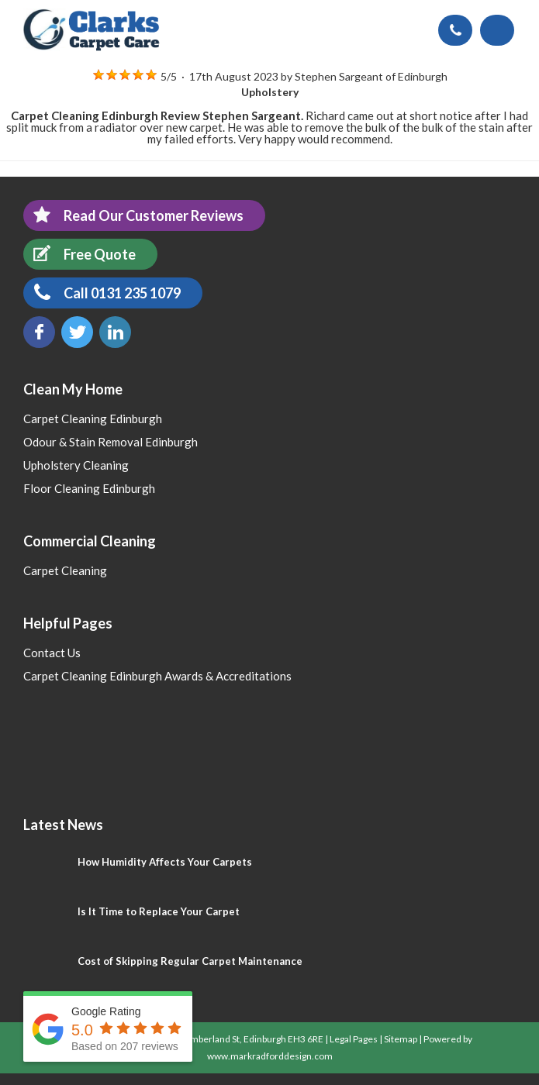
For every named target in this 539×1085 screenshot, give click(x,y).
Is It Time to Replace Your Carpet (159, 911)
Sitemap (400, 1039)
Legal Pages (354, 1039)
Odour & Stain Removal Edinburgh (110, 442)
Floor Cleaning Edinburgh (89, 488)
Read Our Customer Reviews (133, 215)
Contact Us (52, 653)
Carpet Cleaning (65, 570)
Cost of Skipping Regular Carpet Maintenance (190, 961)
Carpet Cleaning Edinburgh (92, 418)
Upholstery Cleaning (76, 465)
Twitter (77, 332)
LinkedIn (115, 332)
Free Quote (79, 254)
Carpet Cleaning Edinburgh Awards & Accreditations (157, 676)
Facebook (39, 332)
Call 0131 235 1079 (102, 292)
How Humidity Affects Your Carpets (165, 862)
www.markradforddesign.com (270, 1056)
